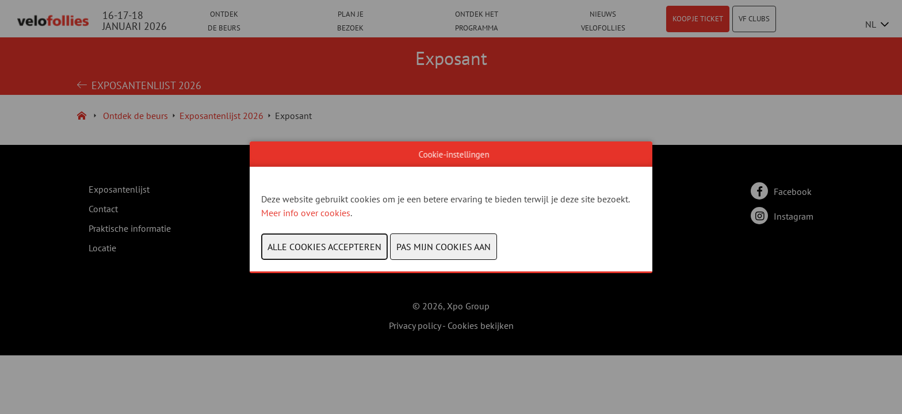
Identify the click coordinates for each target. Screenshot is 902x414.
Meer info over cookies (305, 212)
